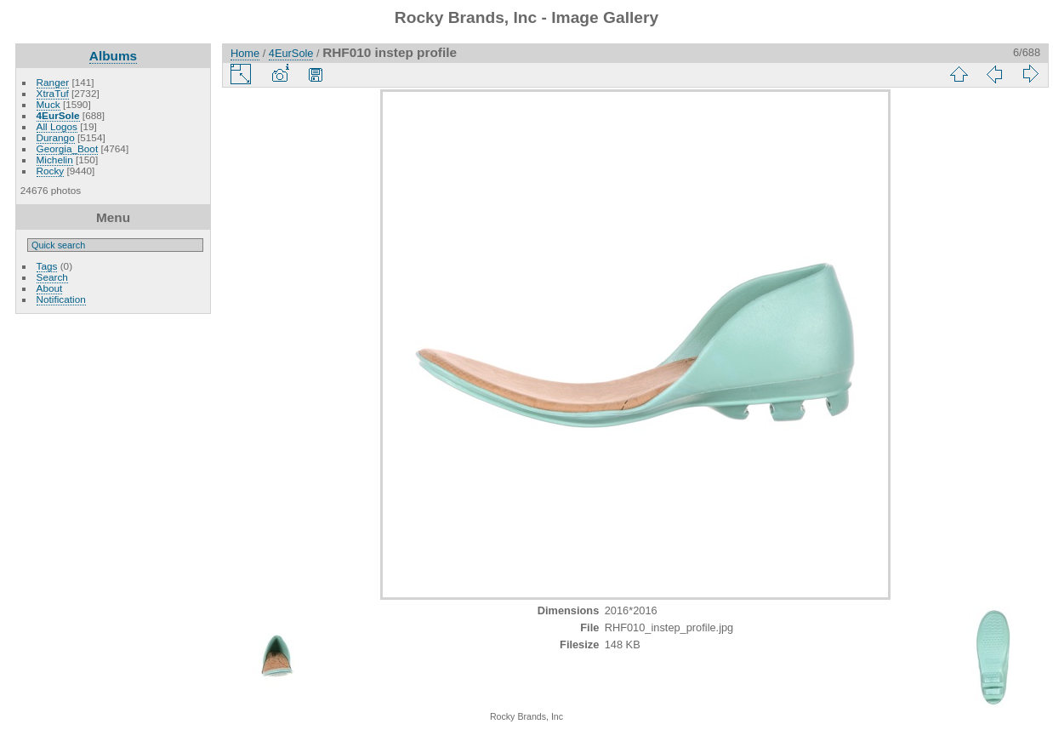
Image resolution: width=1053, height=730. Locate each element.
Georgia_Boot (68, 148)
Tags (47, 265)
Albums (113, 55)
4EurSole (58, 115)
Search (52, 276)
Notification (61, 299)
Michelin (55, 159)
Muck (48, 104)
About (50, 288)
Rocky (51, 170)
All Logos (57, 126)
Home (245, 53)
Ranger (53, 82)
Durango (56, 137)
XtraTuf (53, 93)
